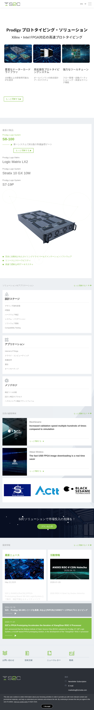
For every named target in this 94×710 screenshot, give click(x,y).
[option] (47, 63)
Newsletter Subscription (77, 681)
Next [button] (90, 234)
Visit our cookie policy (21, 702)
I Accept (47, 706)
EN (81, 4)
